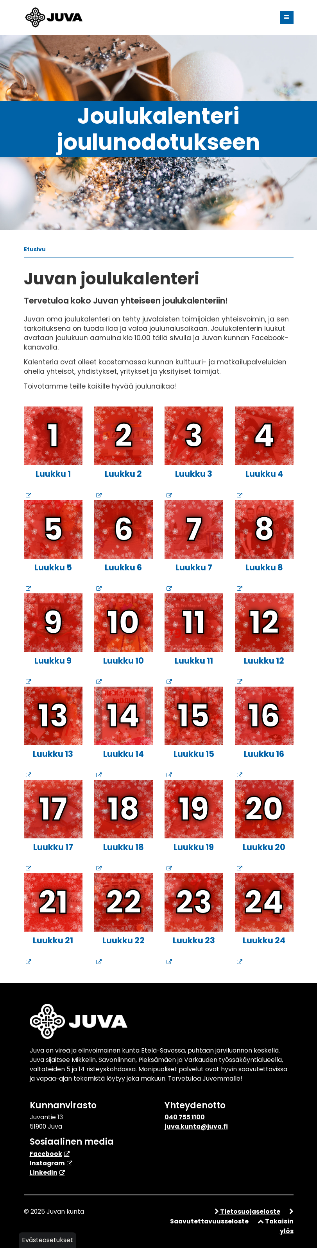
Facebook (46, 1153)
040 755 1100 (185, 1117)
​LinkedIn (43, 1172)
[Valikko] (287, 17)
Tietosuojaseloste (247, 1211)
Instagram (47, 1163)
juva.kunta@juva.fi (196, 1126)
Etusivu (35, 249)
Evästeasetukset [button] (47, 1240)
